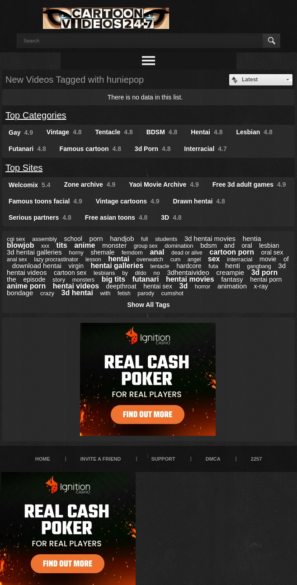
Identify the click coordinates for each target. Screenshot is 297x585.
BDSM (162, 132)
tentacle (160, 266)
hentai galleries (117, 265)
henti (232, 265)
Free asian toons (116, 217)
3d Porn (153, 148)
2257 (256, 459)
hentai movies (190, 279)
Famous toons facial (45, 201)
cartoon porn (231, 252)
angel (194, 259)
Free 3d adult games (249, 184)
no (156, 272)
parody (145, 293)
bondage (20, 293)
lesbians (104, 272)
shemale (102, 252)
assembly (44, 239)
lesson (93, 259)
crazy (47, 293)
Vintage (64, 132)
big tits (113, 279)
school (73, 238)
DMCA (213, 459)
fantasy (232, 279)
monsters (83, 280)
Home (42, 459)
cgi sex (16, 239)
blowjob (20, 245)
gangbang (259, 266)
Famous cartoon (90, 148)
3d (183, 286)
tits (62, 245)
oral (246, 245)
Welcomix (30, 185)
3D (171, 217)
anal (157, 252)
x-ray (261, 286)
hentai (118, 259)
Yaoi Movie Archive (164, 184)
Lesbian (254, 132)
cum (175, 259)
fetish (124, 293)
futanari (145, 279)
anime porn (26, 286)
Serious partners (40, 217)
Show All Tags (148, 304)
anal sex (17, 259)
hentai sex (157, 286)
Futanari (27, 148)
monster (114, 245)
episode (34, 279)
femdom (132, 252)
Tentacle (114, 132)
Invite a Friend (100, 459)
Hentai (206, 132)
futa (213, 266)
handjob (122, 238)
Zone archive (89, 184)
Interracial (205, 148)
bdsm (208, 245)
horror (203, 286)
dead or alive (187, 253)
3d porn (264, 272)
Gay (21, 132)
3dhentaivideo (188, 272)
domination (179, 245)
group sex (146, 246)
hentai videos (76, 286)
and (229, 245)
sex (214, 259)
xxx (45, 246)
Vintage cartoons (128, 201)
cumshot (172, 293)
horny (76, 252)
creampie (230, 272)
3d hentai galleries (34, 252)
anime (84, 245)
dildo (140, 273)
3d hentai (77, 293)
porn (96, 238)
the (11, 279)
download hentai (36, 265)
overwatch (150, 259)
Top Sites (23, 168)
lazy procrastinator (56, 259)
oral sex (272, 252)
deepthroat (121, 286)
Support (163, 459)
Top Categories (35, 115)
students (166, 239)
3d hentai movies (210, 238)
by (125, 273)
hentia (252, 238)
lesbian (269, 245)
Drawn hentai (199, 201)
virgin (76, 265)
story (58, 279)
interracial (239, 259)
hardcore (188, 265)
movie (267, 259)
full (144, 239)
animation (232, 286)
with (105, 293)
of (286, 259)
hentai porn (266, 279)
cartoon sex (70, 272)
